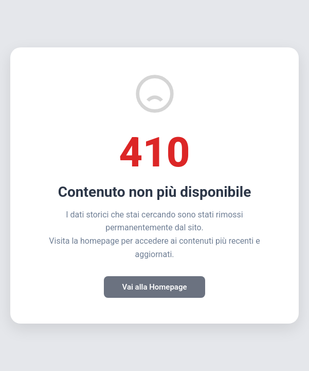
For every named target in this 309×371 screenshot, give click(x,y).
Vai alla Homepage (154, 287)
